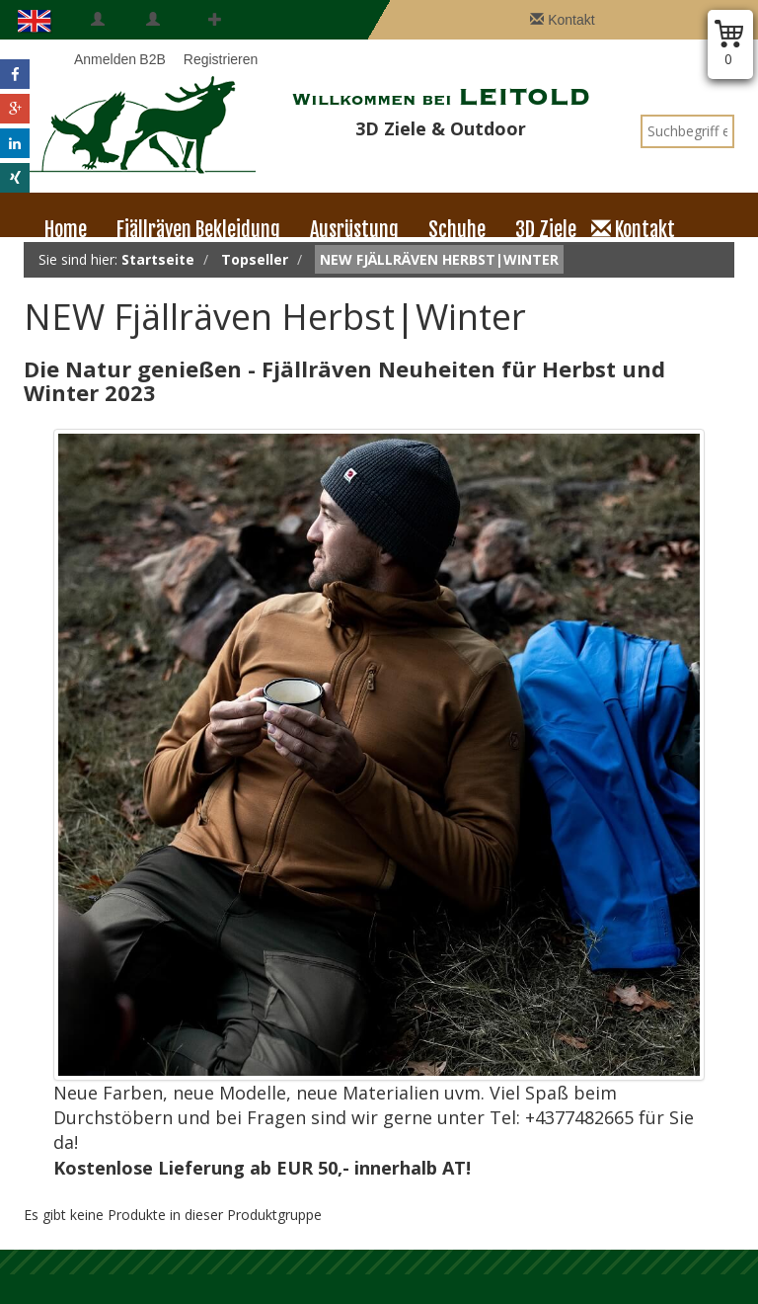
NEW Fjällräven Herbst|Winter (439, 259)
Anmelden (97, 39)
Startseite (157, 259)
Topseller (254, 259)
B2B (152, 39)
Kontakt (562, 20)
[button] (15, 74)
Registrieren (215, 39)
